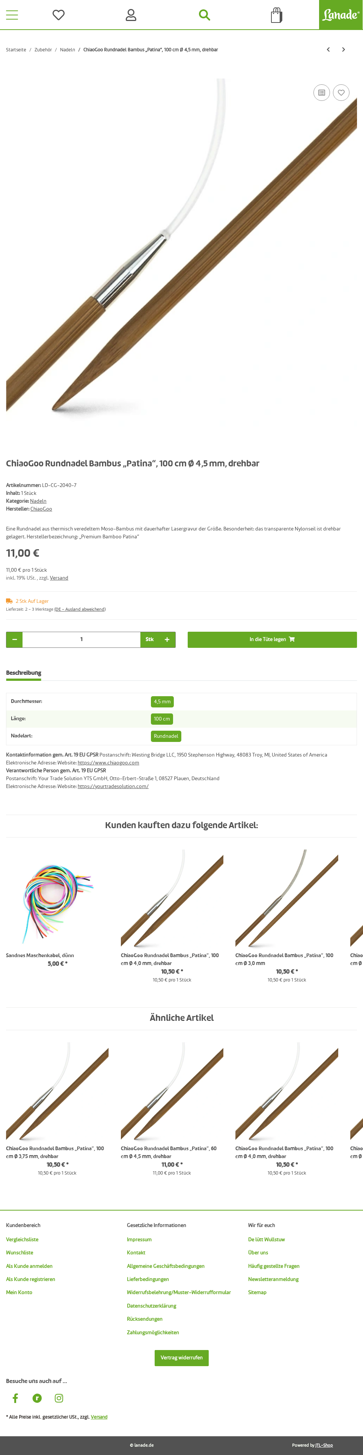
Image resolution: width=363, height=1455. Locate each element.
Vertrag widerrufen (182, 1358)
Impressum (139, 1239)
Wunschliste (19, 1253)
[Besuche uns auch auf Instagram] (59, 1399)
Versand (59, 578)
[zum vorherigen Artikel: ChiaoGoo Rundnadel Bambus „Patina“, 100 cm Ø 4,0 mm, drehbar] (328, 50)
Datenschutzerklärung (151, 1306)
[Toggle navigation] (12, 15)
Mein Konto (19, 1292)
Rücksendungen (145, 1319)
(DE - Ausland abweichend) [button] (79, 609)
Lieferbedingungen (148, 1279)
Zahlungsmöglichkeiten (153, 1332)
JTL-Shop (324, 1445)
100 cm (162, 719)
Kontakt (136, 1253)
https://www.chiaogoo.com (108, 763)
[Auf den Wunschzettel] (341, 92)
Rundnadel (166, 736)
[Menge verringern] (14, 639)
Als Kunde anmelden (29, 1266)
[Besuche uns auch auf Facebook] (15, 1399)
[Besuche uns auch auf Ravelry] (37, 1399)
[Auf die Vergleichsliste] (321, 92)
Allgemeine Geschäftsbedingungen (166, 1266)
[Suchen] (205, 15)
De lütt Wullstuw (266, 1239)
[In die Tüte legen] (12, 74)
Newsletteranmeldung (273, 1279)
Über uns (258, 1253)
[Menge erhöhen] (167, 639)
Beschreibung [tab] (23, 673)
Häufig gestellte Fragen (274, 1266)
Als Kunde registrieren (30, 1279)
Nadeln (38, 501)
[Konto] (132, 15)
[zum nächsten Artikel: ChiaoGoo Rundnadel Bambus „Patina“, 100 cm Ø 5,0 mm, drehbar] (343, 50)
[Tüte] (277, 15)
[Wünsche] (60, 15)
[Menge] (81, 639)
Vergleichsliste (22, 1239)
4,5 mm (162, 701)
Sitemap (257, 1292)
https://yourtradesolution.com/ (113, 786)
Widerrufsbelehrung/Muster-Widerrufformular (179, 1292)
